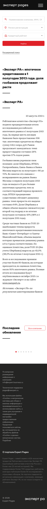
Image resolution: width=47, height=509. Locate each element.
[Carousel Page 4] (23, 351)
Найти (23, 43)
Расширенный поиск (11, 52)
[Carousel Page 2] (18, 351)
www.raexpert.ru (11, 283)
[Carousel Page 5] (26, 351)
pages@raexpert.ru (10, 390)
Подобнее (7, 440)
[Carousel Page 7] (31, 351)
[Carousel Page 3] (21, 351)
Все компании (35, 328)
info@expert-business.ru (13, 382)
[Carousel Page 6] (28, 351)
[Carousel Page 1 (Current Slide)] (16, 351)
